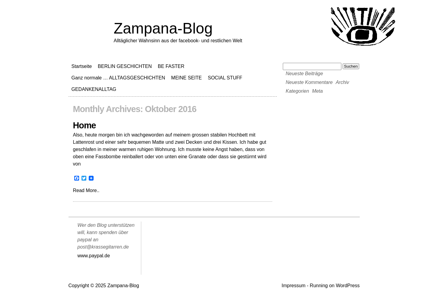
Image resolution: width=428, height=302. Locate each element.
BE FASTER (171, 66)
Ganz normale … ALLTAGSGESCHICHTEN (118, 77)
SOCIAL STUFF (225, 77)
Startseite (82, 66)
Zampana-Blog (163, 28)
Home (84, 125)
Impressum (293, 285)
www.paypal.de (94, 255)
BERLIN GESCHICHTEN (125, 66)
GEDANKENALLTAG (94, 89)
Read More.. (86, 190)
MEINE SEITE (186, 77)
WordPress (348, 285)
